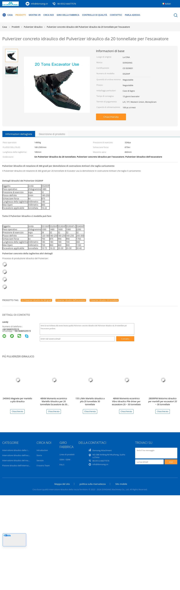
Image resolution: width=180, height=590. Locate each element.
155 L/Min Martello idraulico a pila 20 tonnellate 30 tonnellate (90, 401)
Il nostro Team (43, 465)
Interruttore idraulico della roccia (17, 450)
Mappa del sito (62, 484)
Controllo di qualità (94, 14)
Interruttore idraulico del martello (17, 460)
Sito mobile (121, 484)
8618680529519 (23, 330)
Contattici (116, 14)
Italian (168, 3)
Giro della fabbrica (68, 14)
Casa (7, 14)
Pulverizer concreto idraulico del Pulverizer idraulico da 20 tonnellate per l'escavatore (88, 26)
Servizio (40, 460)
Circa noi (48, 14)
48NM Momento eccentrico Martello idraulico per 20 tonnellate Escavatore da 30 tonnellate (53, 403)
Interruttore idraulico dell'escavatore (18, 455)
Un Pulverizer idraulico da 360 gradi (36, 300)
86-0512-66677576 (66, 3)
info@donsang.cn (39, 3)
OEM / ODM (65, 459)
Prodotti (20, 14)
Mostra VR (34, 14)
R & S (62, 464)
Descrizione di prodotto (52, 134)
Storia (39, 455)
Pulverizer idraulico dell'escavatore (70, 300)
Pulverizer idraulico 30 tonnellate (104, 300)
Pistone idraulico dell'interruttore (17, 465)
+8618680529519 (10, 329)
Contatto (125, 338)
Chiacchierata (110, 117)
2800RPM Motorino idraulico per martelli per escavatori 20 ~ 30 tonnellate (162, 401)
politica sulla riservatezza (93, 484)
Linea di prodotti (67, 454)
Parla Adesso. (133, 14)
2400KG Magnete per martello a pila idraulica (17, 400)
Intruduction (42, 450)
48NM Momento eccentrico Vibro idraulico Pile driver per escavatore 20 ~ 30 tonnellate (126, 401)
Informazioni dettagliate (18, 134)
